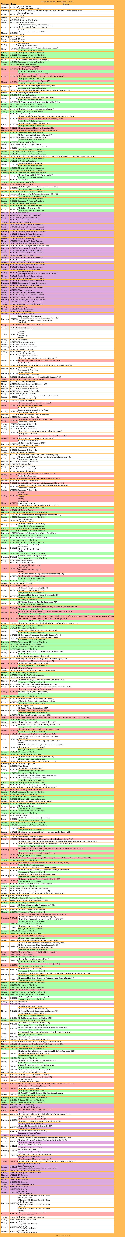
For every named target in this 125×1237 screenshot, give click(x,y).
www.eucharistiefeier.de (64, 1235)
